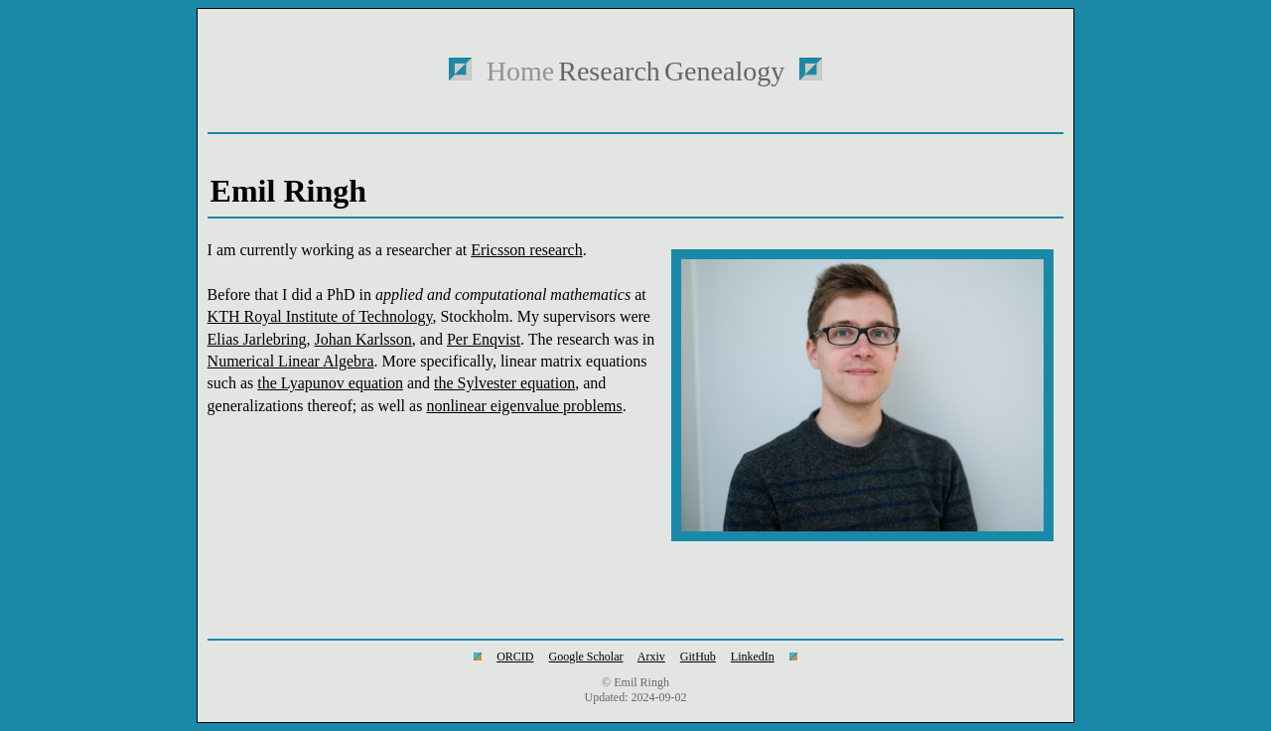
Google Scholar (586, 656)
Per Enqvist (483, 339)
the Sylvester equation (504, 382)
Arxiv (651, 656)
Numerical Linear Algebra (291, 361)
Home (520, 71)
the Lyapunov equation (330, 382)
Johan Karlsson (363, 339)
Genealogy (724, 71)
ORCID (514, 656)
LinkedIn (753, 656)
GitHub (698, 656)
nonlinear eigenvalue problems (524, 405)
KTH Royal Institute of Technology (320, 316)
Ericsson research (526, 249)
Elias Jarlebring (257, 339)
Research (609, 71)
